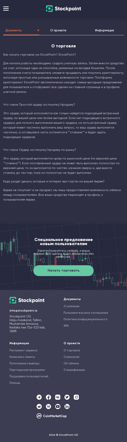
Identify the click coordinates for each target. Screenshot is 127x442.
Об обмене (71, 363)
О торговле (72, 350)
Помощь (15, 383)
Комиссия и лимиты (22, 357)
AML (66, 326)
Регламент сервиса (23, 350)
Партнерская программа (27, 370)
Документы (21, 30)
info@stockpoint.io (23, 310)
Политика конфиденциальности (85, 319)
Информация (104, 30)
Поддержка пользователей (29, 376)
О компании (71, 306)
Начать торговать (64, 270)
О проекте (58, 30)
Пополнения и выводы (24, 363)
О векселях (72, 357)
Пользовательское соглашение (86, 313)
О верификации (74, 370)
